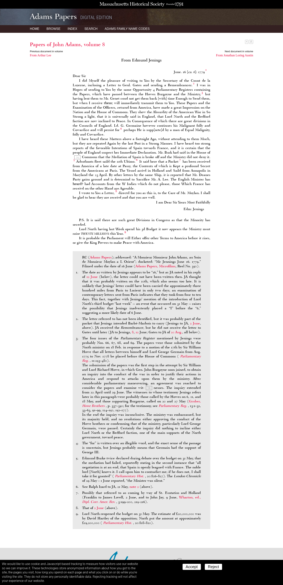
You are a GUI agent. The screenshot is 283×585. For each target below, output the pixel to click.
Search (90, 28)
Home (34, 28)
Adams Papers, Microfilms (155, 266)
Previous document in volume (46, 51)
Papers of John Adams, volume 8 (67, 44)
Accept (192, 567)
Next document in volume (239, 51)
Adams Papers (100, 257)
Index (72, 28)
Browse (53, 28)
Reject (213, 567)
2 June (195, 323)
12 (137, 332)
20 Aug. (176, 332)
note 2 (134, 486)
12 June (92, 277)
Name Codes (127, 28)
